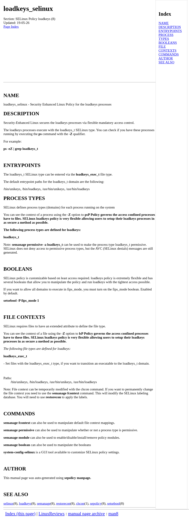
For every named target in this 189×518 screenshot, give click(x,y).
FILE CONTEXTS (167, 48)
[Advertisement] (79, 55)
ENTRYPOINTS (170, 31)
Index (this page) (20, 513)
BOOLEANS (168, 43)
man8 (113, 513)
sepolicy (95, 503)
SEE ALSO (166, 62)
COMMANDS (169, 54)
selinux (8, 503)
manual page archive (86, 513)
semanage (44, 503)
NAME (164, 23)
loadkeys (25, 503)
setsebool (113, 503)
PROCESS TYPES (166, 37)
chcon (80, 503)
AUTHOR (166, 58)
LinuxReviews (52, 513)
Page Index (11, 27)
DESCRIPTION (170, 27)
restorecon (63, 503)
